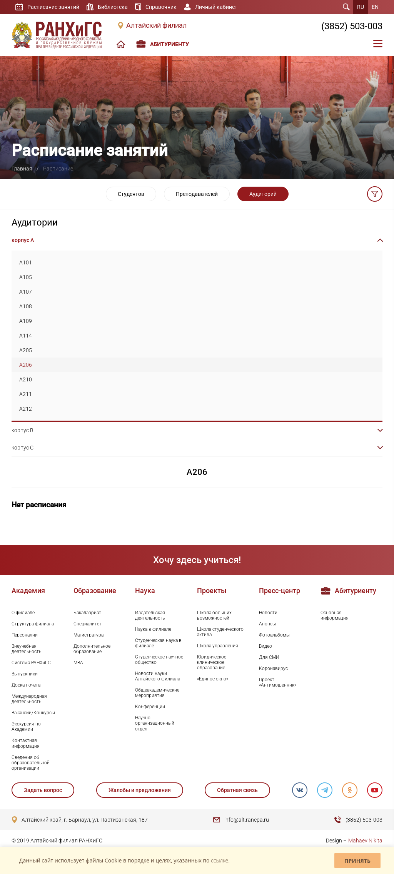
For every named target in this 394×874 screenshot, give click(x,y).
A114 (25, 336)
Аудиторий (263, 194)
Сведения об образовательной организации (31, 763)
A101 (25, 262)
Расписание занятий (53, 7)
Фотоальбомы (274, 635)
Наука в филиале (153, 629)
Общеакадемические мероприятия (157, 692)
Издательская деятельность (150, 615)
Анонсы (267, 624)
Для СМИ (269, 657)
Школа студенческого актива (220, 632)
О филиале (23, 612)
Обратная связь (237, 790)
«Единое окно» (212, 679)
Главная (22, 168)
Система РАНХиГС (31, 662)
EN (375, 7)
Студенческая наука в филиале (158, 643)
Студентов (131, 194)
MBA (78, 662)
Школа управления (217, 645)
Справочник (161, 7)
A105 (25, 277)
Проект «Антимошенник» (277, 682)
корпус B (22, 430)
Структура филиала (33, 624)
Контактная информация (26, 743)
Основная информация (335, 615)
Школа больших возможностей (214, 615)
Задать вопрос (43, 790)
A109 (25, 321)
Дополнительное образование (91, 648)
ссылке (219, 860)
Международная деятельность (29, 699)
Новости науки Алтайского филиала (157, 676)
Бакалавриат (87, 612)
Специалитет (87, 624)
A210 (25, 379)
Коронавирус (273, 668)
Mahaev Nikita (365, 840)
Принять (357, 860)
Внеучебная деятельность (26, 648)
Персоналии (25, 635)
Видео (265, 646)
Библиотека (113, 7)
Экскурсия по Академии (26, 726)
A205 (25, 350)
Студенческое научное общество (159, 659)
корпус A (23, 240)
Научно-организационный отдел (154, 723)
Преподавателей (197, 194)
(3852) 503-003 (351, 26)
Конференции (150, 706)
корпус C (22, 448)
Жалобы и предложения (140, 790)
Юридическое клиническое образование (211, 662)
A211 (25, 394)
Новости (268, 612)
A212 (25, 409)
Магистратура (88, 635)
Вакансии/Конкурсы (33, 712)
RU (360, 7)
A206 (25, 365)
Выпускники (25, 674)
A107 (25, 292)
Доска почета (26, 685)
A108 (25, 306)
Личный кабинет (216, 7)
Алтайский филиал (156, 25)
